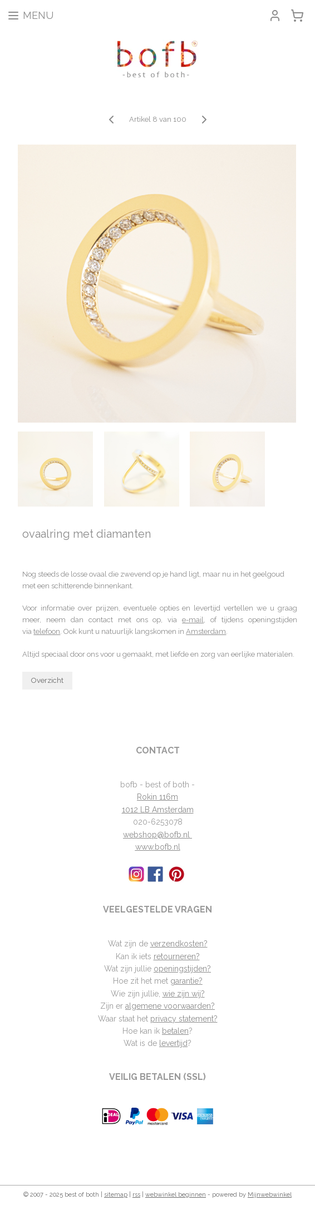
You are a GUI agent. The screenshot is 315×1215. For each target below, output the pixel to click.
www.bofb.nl (157, 846)
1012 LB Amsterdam (158, 809)
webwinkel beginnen (175, 1194)
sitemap (115, 1194)
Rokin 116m (157, 796)
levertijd (173, 1043)
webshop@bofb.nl (157, 834)
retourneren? (177, 956)
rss (136, 1194)
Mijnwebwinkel (270, 1194)
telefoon (46, 631)
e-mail (193, 620)
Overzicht (47, 680)
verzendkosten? (179, 943)
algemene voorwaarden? (170, 1005)
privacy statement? (184, 1018)
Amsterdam (206, 631)
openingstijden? (182, 968)
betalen (175, 1030)
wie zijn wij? (184, 993)
